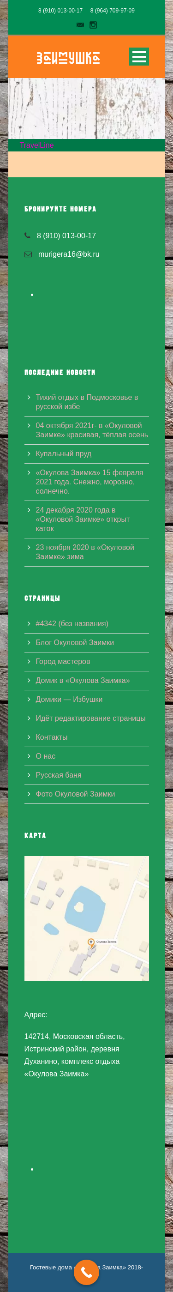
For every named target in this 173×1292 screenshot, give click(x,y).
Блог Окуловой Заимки (75, 642)
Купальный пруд (63, 454)
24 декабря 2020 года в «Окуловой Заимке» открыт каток (83, 519)
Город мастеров (63, 661)
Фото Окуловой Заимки (75, 794)
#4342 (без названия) (72, 624)
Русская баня (59, 775)
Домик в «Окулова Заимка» (83, 680)
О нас (46, 756)
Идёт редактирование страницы (91, 718)
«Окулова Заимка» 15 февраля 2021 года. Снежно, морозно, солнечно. (89, 482)
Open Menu (139, 57)
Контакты (52, 737)
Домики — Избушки (69, 699)
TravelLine (37, 145)
